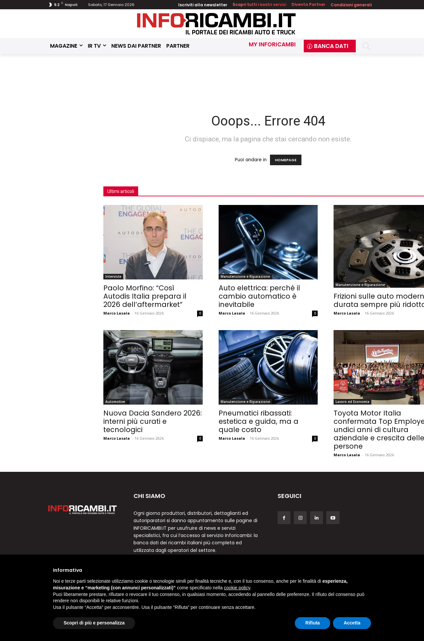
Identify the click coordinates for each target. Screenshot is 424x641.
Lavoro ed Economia (352, 401)
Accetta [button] (352, 622)
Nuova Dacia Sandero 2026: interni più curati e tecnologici (152, 421)
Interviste (113, 276)
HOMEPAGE (285, 160)
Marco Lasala (116, 313)
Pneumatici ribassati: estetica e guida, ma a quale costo (258, 421)
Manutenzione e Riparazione (245, 276)
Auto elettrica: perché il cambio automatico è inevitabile (259, 296)
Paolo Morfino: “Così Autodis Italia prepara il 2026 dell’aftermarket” (144, 296)
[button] (366, 46)
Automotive (115, 401)
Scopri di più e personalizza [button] (94, 622)
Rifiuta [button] (312, 622)
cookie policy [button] (237, 587)
